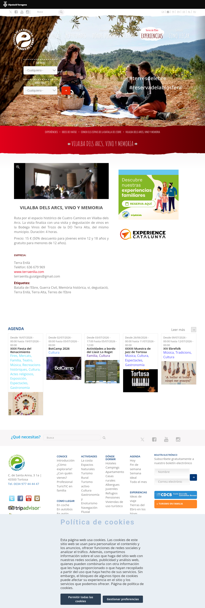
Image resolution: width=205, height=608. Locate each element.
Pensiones (113, 487)
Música (15, 359)
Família (15, 354)
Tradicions (183, 347)
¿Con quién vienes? (64, 468)
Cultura (34, 364)
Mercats (25, 350)
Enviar (65, 85)
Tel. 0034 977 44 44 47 (23, 478)
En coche (63, 496)
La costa (86, 453)
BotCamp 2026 (58, 343)
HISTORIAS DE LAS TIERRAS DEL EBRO (139, 515)
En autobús (65, 500)
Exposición (18, 373)
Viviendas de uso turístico (114, 494)
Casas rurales (110, 468)
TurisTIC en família (64, 481)
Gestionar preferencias (123, 602)
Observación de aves (90, 511)
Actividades (75, 27)
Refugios (112, 483)
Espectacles (18, 377)
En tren (62, 509)
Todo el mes (138, 475)
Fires (13, 350)
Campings (112, 457)
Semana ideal (135, 468)
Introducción (66, 453)
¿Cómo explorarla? (64, 459)
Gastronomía (20, 382)
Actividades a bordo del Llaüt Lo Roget (101, 344)
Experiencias (152, 27)
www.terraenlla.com (29, 266)
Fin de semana (135, 459)
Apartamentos (115, 462)
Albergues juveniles (113, 477)
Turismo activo (86, 477)
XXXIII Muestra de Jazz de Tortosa (138, 344)
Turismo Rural (86, 468)
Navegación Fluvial (89, 502)
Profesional (65, 475)
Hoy (133, 453)
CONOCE (53, 27)
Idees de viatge (69, 126)
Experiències (51, 126)
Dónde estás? (40, 77)
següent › (193, 323)
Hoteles (111, 453)
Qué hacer (40, 57)
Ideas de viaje (136, 490)
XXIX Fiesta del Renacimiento (20, 344)
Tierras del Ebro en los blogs (138, 500)
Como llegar (179, 27)
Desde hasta (25, 335)
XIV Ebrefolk (172, 343)
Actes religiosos (21, 368)
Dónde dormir (104, 27)
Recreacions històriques (25, 361)
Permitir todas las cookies (80, 602)
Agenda (128, 27)
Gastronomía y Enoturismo (90, 491)
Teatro (27, 354)
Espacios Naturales (88, 459)
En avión (63, 505)
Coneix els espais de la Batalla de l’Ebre (101, 126)
